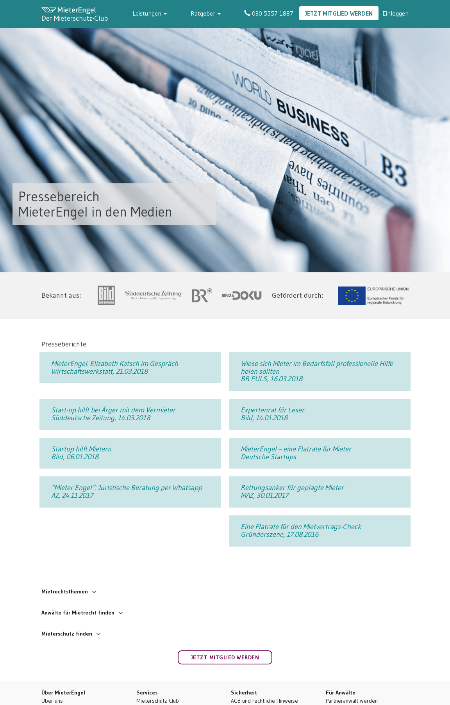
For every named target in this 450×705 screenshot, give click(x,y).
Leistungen (173, 13)
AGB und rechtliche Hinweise (264, 700)
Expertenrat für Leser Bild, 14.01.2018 (272, 414)
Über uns (52, 700)
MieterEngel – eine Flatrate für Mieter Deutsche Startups (296, 453)
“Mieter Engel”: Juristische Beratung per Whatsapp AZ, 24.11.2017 (126, 491)
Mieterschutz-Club (157, 700)
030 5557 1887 (268, 13)
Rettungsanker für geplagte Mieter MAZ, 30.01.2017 (292, 491)
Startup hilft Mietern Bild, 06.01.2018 (81, 453)
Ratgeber (217, 13)
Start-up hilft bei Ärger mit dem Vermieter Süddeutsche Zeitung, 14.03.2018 (113, 414)
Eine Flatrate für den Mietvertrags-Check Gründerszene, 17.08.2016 (301, 530)
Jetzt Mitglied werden (339, 13)
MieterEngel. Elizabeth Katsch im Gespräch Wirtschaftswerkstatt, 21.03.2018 (114, 367)
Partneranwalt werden (352, 700)
